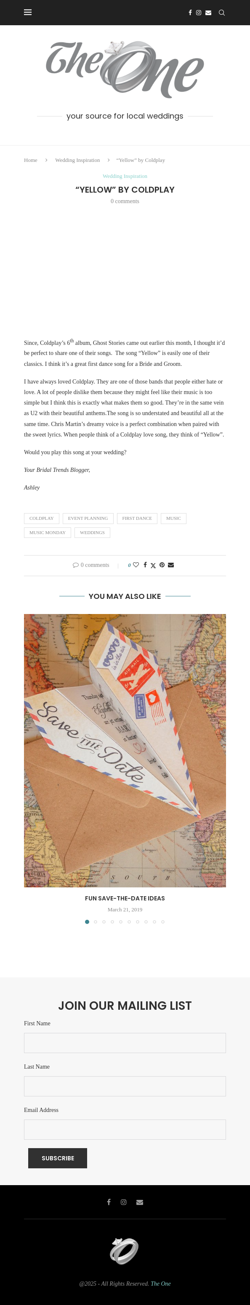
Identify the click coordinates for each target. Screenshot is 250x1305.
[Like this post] (136, 565)
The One (161, 1284)
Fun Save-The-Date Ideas (125, 898)
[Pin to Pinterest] (162, 565)
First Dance (137, 518)
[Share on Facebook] (145, 565)
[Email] (208, 12)
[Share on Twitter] (153, 565)
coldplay (41, 518)
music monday (47, 532)
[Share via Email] (171, 565)
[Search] (222, 12)
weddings (92, 532)
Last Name (37, 1067)
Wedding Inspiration (77, 160)
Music (173, 518)
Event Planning (88, 518)
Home (30, 160)
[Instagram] (198, 12)
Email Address (41, 1110)
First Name (37, 1023)
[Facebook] (190, 12)
